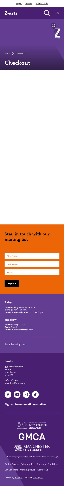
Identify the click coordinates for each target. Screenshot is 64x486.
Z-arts (11, 13)
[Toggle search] (47, 13)
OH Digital (38, 477)
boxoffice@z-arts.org (15, 383)
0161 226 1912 (11, 380)
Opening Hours (27, 469)
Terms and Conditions (47, 464)
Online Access (11, 464)
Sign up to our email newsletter (25, 404)
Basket (28, 3)
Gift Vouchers (11, 469)
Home (7, 53)
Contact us (42, 469)
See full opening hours (15, 344)
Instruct (18, 477)
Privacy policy (28, 464)
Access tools (42, 3)
